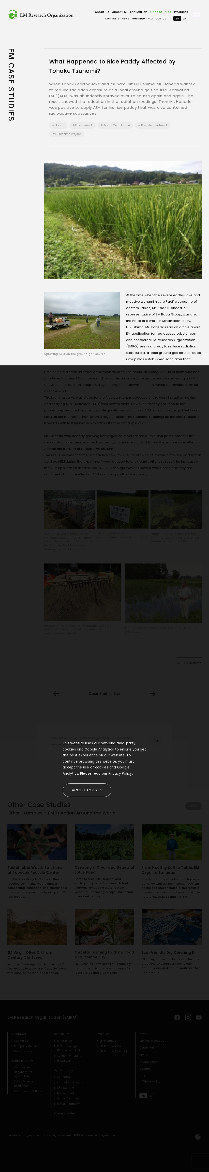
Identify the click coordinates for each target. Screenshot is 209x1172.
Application (139, 12)
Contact (161, 18)
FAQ (150, 18)
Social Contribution (117, 125)
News (125, 18)
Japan (59, 125)
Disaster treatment (154, 125)
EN (177, 18)
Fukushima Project (68, 134)
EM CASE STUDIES (11, 85)
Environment (83, 125)
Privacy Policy (120, 773)
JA (184, 18)
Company (112, 18)
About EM (119, 12)
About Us (102, 12)
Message (138, 18)
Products (181, 12)
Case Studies (160, 12)
